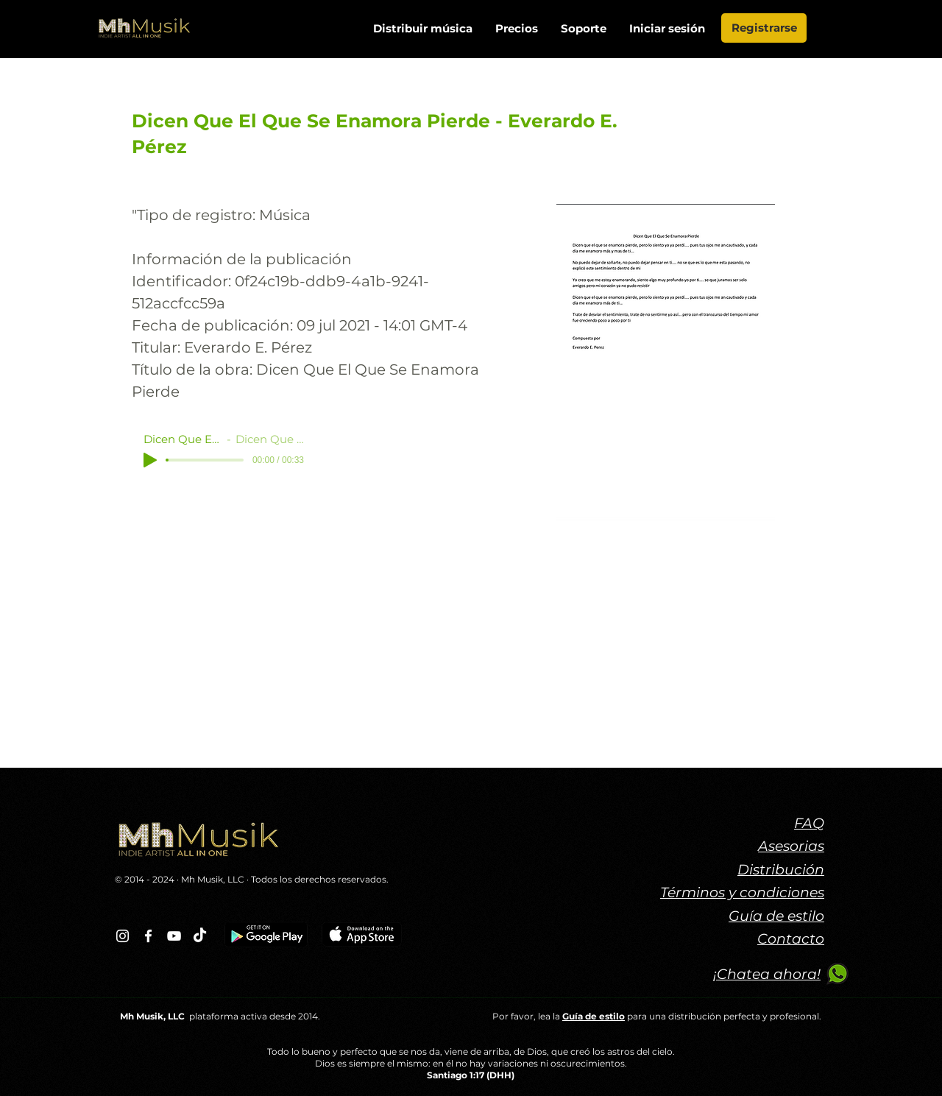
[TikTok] (199, 935)
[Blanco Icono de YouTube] (174, 935)
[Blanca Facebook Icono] (148, 935)
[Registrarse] (764, 28)
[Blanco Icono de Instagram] (122, 935)
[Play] (150, 460)
